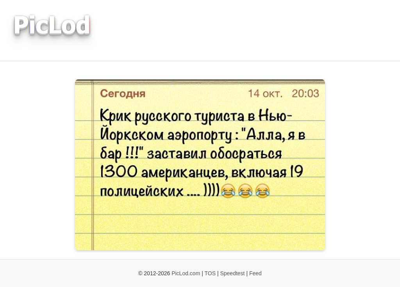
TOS (210, 273)
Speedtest (232, 273)
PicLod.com (185, 273)
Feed (255, 273)
